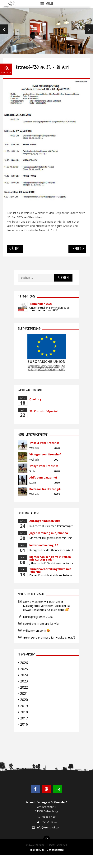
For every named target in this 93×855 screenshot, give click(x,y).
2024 (24, 675)
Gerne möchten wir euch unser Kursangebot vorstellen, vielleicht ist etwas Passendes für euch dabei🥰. (46, 606)
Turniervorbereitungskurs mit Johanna (50, 570)
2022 (24, 687)
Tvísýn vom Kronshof (43, 466)
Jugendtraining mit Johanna (48, 533)
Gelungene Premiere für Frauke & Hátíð (49, 637)
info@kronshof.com (49, 827)
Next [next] (89, 29)
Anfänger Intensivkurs (45, 521)
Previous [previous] (4, 29)
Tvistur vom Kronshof (44, 443)
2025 (24, 668)
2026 (24, 662)
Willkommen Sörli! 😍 (37, 630)
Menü (49, 3)
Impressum (37, 849)
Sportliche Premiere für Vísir (41, 623)
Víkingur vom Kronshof (45, 454)
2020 (24, 699)
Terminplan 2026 (40, 304)
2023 (24, 681)
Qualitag (35, 399)
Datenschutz (55, 849)
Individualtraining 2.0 (43, 545)
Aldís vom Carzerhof (43, 477)
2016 (24, 724)
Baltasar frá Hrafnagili (45, 489)
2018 (24, 712)
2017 (24, 718)
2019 (24, 705)
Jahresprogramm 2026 (38, 617)
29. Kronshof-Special (43, 411)
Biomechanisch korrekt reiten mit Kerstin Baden (50, 558)
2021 (24, 693)
